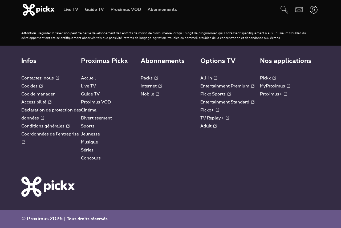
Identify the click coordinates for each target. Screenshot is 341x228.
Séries (87, 150)
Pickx (268, 78)
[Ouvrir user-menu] (313, 9)
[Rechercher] (284, 9)
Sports (88, 126)
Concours (91, 158)
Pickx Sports (215, 94)
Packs (149, 78)
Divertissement (96, 118)
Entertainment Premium (227, 86)
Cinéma (88, 110)
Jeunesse (90, 134)
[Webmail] (299, 9)
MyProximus (275, 86)
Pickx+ (209, 110)
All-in (208, 78)
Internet (151, 86)
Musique (89, 142)
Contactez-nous (40, 78)
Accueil (88, 78)
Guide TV (90, 94)
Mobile (150, 94)
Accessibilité (36, 102)
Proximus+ (273, 94)
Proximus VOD (96, 102)
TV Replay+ (214, 118)
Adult (208, 126)
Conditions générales (45, 126)
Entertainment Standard (227, 102)
